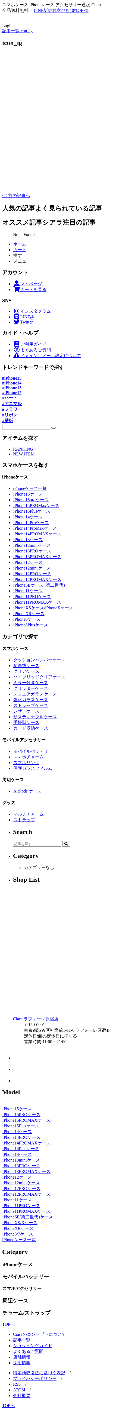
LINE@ (23, 317)
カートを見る (29, 289)
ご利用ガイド (29, 344)
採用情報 (21, 1362)
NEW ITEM (23, 454)
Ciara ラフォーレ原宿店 (35, 1019)
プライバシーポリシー (35, 1378)
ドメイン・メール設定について (47, 355)
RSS (17, 1384)
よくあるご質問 (32, 350)
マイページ (27, 284)
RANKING (23, 449)
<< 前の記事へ (16, 195)
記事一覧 (21, 1340)
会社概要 (21, 1395)
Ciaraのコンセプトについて (39, 1334)
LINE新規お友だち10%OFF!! (61, 10)
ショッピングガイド (32, 1345)
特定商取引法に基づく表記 (39, 1372)
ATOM (19, 1390)
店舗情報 (21, 1357)
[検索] (53, 428)
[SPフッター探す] (26, 426)
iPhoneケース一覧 (30, 488)
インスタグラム (32, 311)
